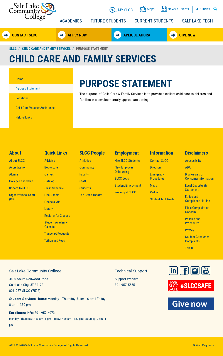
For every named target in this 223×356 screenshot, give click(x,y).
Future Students (108, 21)
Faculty (84, 174)
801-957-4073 (45, 313)
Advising (49, 161)
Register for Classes (57, 216)
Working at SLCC (125, 192)
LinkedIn (173, 270)
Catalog (49, 181)
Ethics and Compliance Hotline (197, 199)
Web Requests (205, 345)
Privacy (189, 230)
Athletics (85, 161)
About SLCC (17, 161)
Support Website (127, 279)
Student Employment (128, 185)
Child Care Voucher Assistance (35, 108)
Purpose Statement (28, 89)
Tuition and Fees (54, 240)
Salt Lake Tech (197, 21)
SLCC (13, 49)
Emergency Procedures (157, 176)
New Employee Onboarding (124, 169)
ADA (188, 167)
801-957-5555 (125, 285)
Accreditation (17, 167)
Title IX (189, 248)
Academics (71, 21)
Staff (82, 181)
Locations (22, 98)
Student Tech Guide (162, 199)
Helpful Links (24, 117)
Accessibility (193, 161)
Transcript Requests (56, 234)
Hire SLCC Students (127, 161)
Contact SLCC (19, 35)
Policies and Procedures (192, 221)
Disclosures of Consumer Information (199, 176)
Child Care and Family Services (46, 49)
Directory (155, 167)
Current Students (154, 21)
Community (86, 167)
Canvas (49, 174)
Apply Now (72, 35)
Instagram (195, 270)
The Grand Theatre (90, 195)
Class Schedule (54, 188)
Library (48, 209)
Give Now (182, 35)
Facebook (184, 270)
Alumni (13, 174)
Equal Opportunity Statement (196, 188)
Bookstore (51, 167)
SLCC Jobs (122, 179)
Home (19, 79)
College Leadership (21, 181)
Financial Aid (52, 202)
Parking (154, 192)
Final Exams (51, 195)
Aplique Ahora (132, 35)
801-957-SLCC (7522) (24, 291)
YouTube (205, 270)
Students (85, 188)
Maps (153, 185)
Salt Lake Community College (32, 12)
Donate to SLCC (19, 188)
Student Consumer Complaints (197, 239)
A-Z (203, 9)
